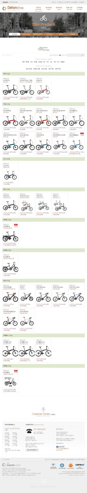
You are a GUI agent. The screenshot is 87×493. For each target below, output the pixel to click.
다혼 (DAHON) (26, 34)
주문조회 (67, 2)
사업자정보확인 (70, 459)
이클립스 (62, 62)
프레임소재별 (36, 68)
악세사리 (49, 8)
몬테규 (61, 34)
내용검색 (81, 2)
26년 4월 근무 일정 (13, 2)
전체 (23, 62)
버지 (48, 62)
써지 (58, 62)
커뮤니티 (69, 8)
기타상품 (72, 34)
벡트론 (27, 62)
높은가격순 (58, 68)
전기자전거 (49, 34)
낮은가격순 (51, 68)
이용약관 (62, 459)
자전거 (38, 8)
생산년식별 (44, 68)
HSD (31, 62)
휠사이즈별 (29, 68)
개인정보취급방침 (54, 459)
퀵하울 (35, 62)
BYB (44, 62)
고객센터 (79, 8)
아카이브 (59, 8)
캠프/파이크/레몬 (37, 34)
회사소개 (47, 459)
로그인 (54, 2)
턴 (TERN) (14, 34)
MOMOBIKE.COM (81, 475)
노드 (51, 62)
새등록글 (74, 2)
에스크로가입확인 (80, 459)
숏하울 (40, 62)
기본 (54, 62)
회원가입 (60, 2)
